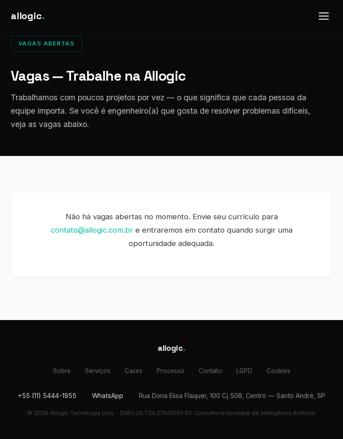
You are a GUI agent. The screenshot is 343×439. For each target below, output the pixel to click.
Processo (170, 370)
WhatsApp (107, 395)
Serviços (97, 370)
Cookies (278, 370)
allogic (27, 16)
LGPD (244, 370)
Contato (210, 370)
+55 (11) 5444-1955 (47, 395)
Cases (133, 370)
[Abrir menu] (323, 16)
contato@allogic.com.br (92, 230)
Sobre (62, 370)
